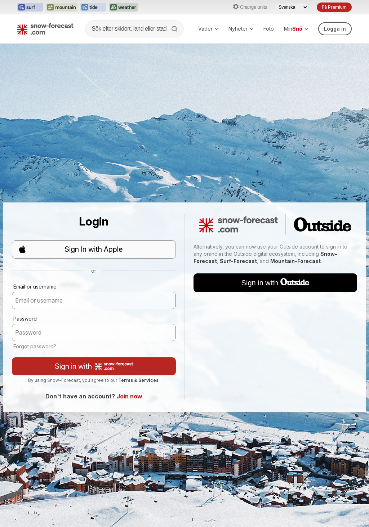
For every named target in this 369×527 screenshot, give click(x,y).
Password (25, 319)
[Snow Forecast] (45, 29)
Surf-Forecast (238, 261)
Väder (208, 29)
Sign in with (94, 366)
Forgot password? (34, 346)
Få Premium (334, 7)
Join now (129, 396)
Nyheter (240, 29)
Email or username (35, 286)
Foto (268, 29)
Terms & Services (138, 380)
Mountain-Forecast (295, 261)
